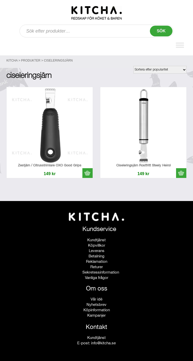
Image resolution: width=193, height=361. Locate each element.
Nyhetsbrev (96, 304)
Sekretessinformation (100, 272)
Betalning (96, 256)
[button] (87, 173)
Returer (96, 267)
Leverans (96, 250)
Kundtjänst (96, 240)
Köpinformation (96, 310)
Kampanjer (96, 315)
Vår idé (96, 299)
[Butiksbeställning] (160, 70)
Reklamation (96, 261)
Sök (161, 31)
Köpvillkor (96, 245)
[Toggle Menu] (180, 45)
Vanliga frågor (96, 277)
